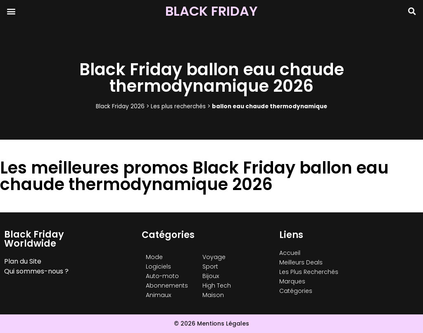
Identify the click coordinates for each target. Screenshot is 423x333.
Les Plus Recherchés (308, 272)
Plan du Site (22, 261)
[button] (11, 11)
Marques (292, 281)
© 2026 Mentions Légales (211, 323)
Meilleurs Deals (301, 262)
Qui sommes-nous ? (36, 271)
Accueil (289, 253)
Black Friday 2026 (120, 106)
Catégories (295, 291)
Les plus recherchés (178, 106)
